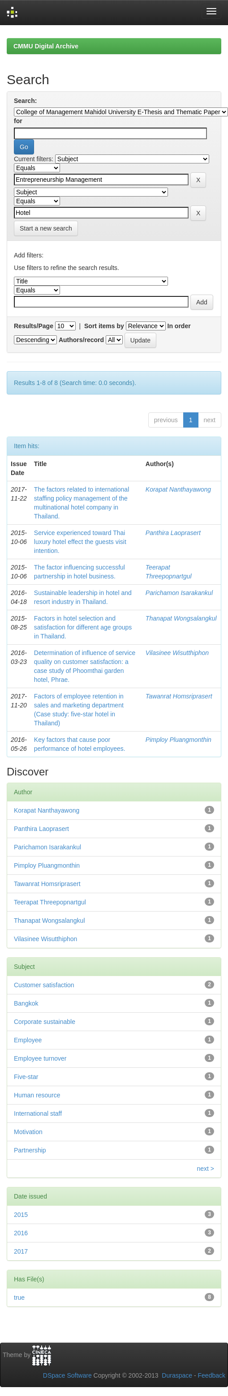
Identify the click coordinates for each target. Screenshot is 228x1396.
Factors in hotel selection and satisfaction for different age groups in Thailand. (83, 627)
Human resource (37, 1095)
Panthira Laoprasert (173, 532)
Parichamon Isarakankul (179, 592)
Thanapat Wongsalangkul (181, 618)
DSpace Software (67, 1375)
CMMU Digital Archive (45, 46)
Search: (25, 100)
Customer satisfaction (44, 985)
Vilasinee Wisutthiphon (177, 652)
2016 (21, 1233)
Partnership (30, 1150)
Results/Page (33, 326)
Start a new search (46, 228)
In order (179, 326)
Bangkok (26, 1003)
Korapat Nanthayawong (178, 489)
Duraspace (177, 1375)
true (19, 1297)
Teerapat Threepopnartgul (50, 902)
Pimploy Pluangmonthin (178, 739)
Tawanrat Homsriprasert (179, 696)
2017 (21, 1251)
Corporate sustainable (44, 1021)
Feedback (211, 1375)
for (18, 120)
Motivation (28, 1131)
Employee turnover (40, 1058)
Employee (28, 1040)
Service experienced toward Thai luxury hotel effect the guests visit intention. (80, 541)
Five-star (26, 1076)
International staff (38, 1113)
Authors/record (81, 339)
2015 (21, 1214)
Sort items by (104, 326)
